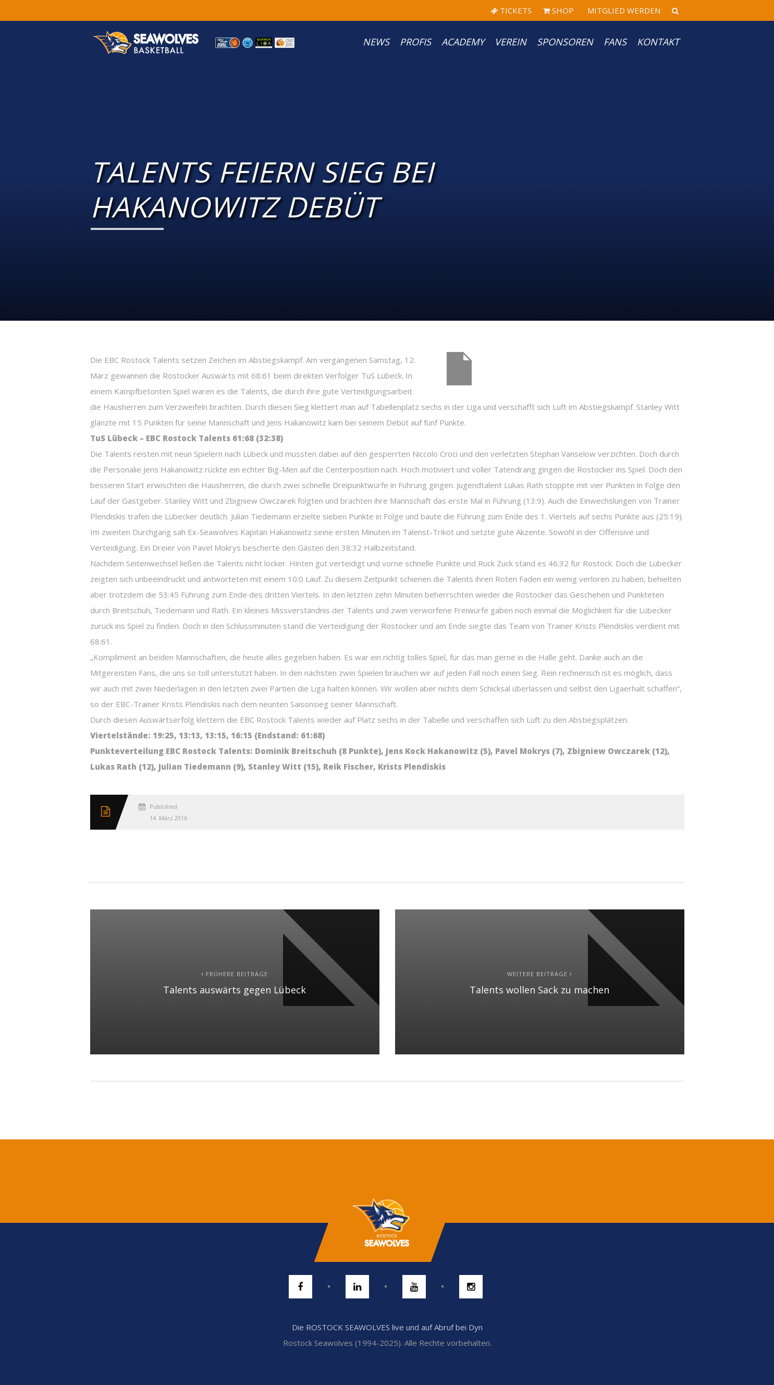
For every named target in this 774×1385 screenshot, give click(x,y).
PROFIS (415, 41)
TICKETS (511, 10)
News (376, 41)
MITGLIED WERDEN (622, 10)
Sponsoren (565, 41)
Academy (462, 41)
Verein (510, 41)
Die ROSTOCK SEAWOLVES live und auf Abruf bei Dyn (387, 1327)
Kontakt (658, 41)
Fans (615, 41)
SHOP (558, 10)
